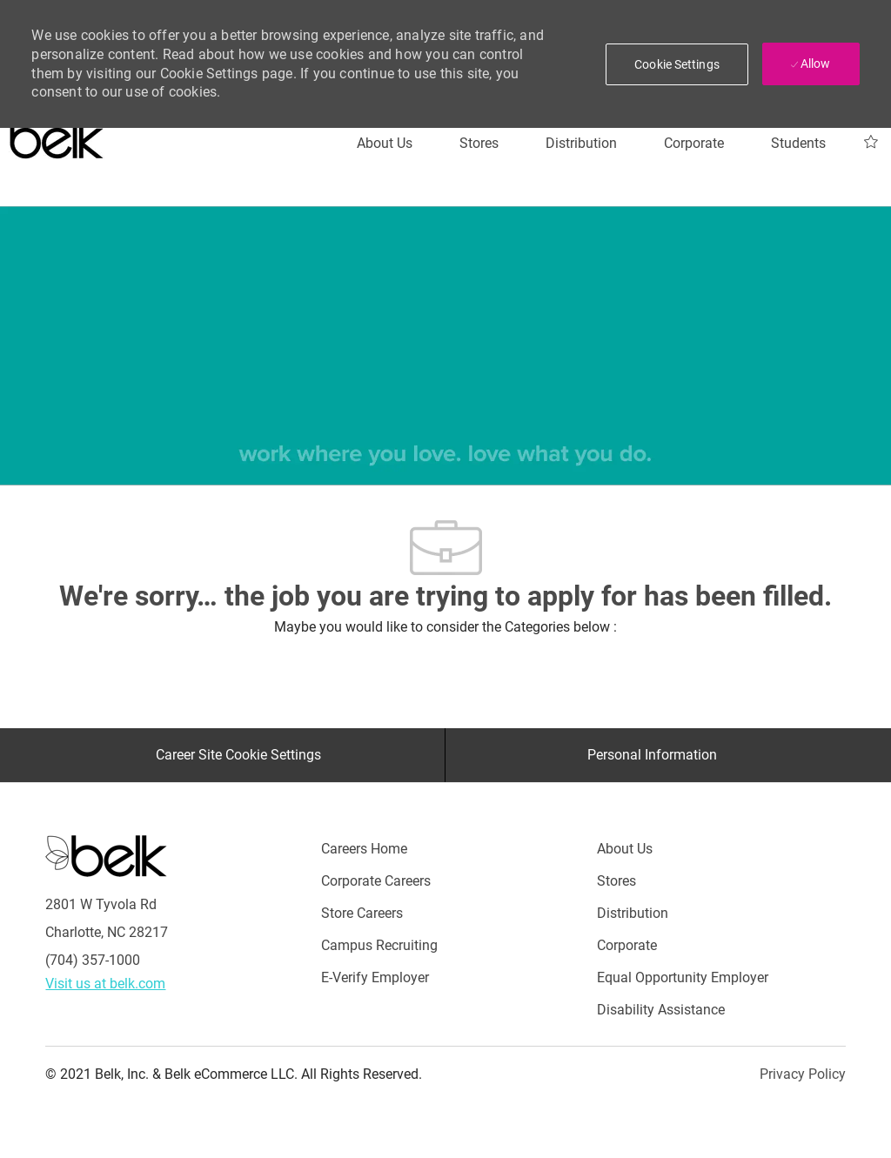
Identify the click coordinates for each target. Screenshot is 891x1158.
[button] (677, 64)
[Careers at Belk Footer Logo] (106, 855)
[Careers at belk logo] (57, 135)
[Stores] (479, 143)
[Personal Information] (652, 755)
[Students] (798, 143)
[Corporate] (694, 143)
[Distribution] (581, 143)
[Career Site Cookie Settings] (238, 755)
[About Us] (384, 143)
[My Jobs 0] (871, 142)
